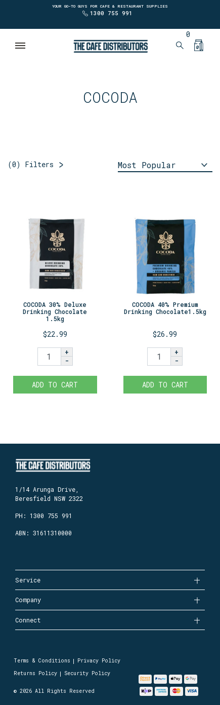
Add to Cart (55, 384)
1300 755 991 (111, 13)
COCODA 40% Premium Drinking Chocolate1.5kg (165, 308)
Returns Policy (35, 673)
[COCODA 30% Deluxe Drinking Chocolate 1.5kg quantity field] (49, 356)
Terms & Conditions (42, 660)
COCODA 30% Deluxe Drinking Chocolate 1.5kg (55, 311)
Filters (31, 164)
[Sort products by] (165, 165)
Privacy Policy (98, 660)
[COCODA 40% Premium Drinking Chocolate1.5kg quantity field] (158, 356)
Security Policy (87, 673)
